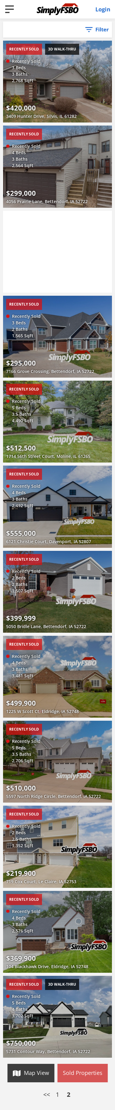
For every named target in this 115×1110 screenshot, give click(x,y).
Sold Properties (82, 1072)
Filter (102, 29)
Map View (36, 1072)
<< (46, 1094)
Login (102, 9)
